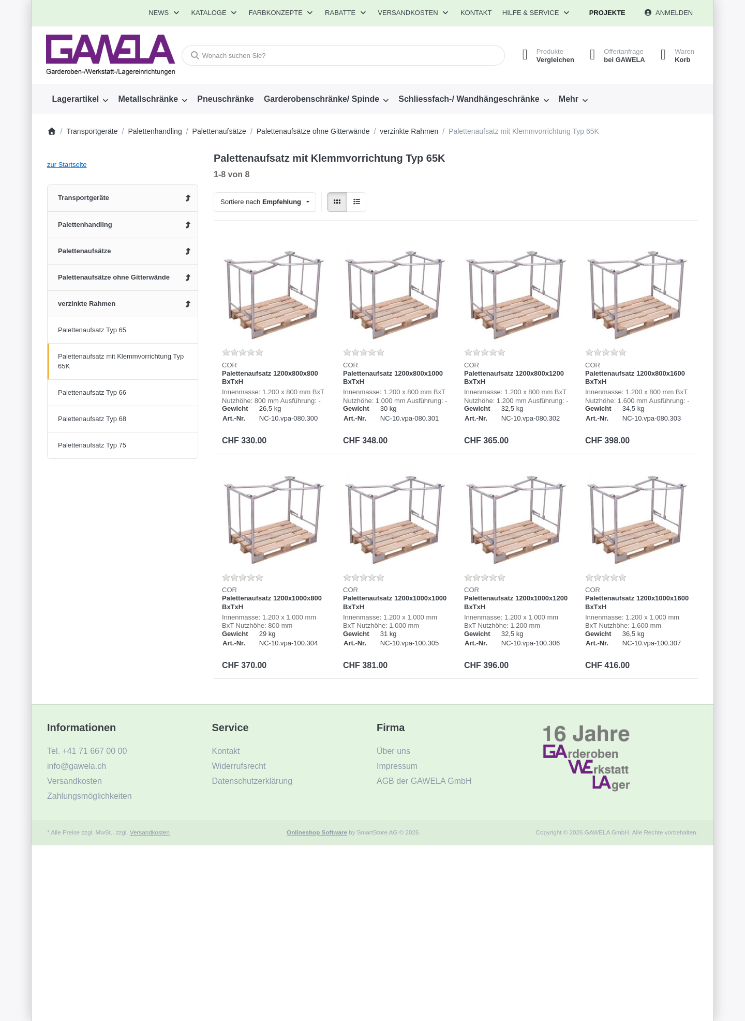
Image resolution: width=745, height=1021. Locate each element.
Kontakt (475, 13)
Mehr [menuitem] (568, 99)
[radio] (337, 202)
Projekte (607, 13)
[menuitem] (80, 99)
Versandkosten (150, 832)
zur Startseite (67, 164)
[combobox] (343, 55)
